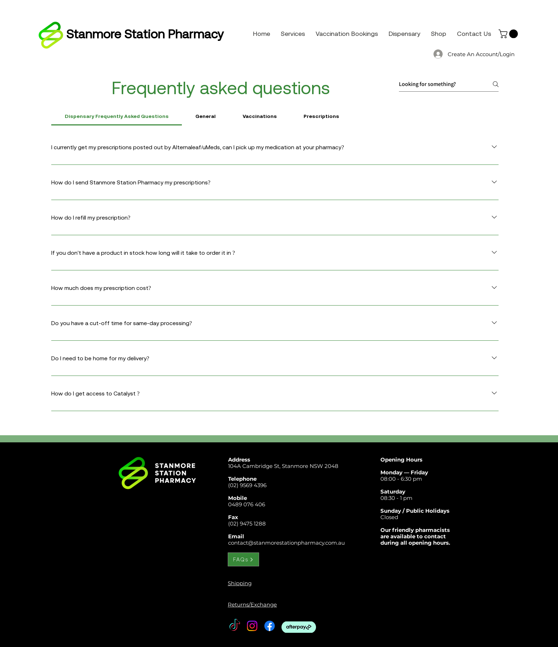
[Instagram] (252, 626)
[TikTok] (235, 626)
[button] (509, 33)
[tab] (116, 116)
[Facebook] (270, 626)
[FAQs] (243, 559)
